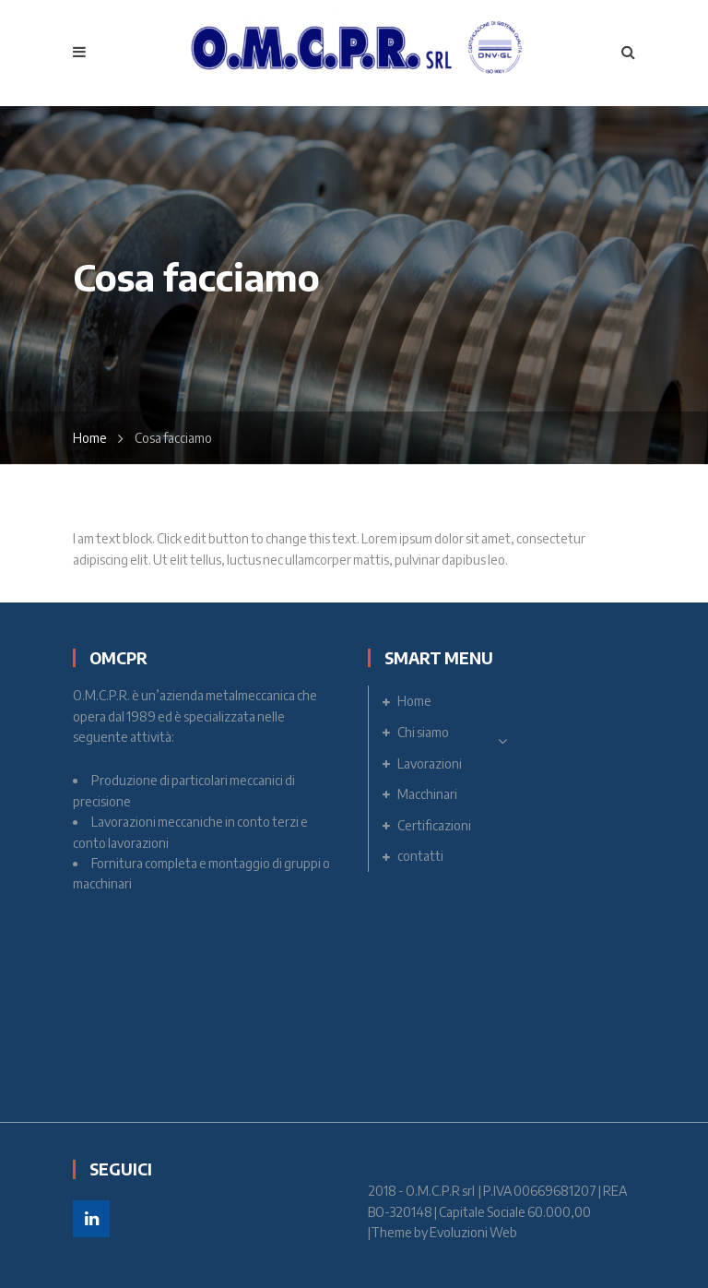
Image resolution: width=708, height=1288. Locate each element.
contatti (420, 856)
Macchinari (427, 794)
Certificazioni (434, 825)
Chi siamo (423, 732)
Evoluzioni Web (473, 1232)
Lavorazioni (429, 763)
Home (90, 438)
